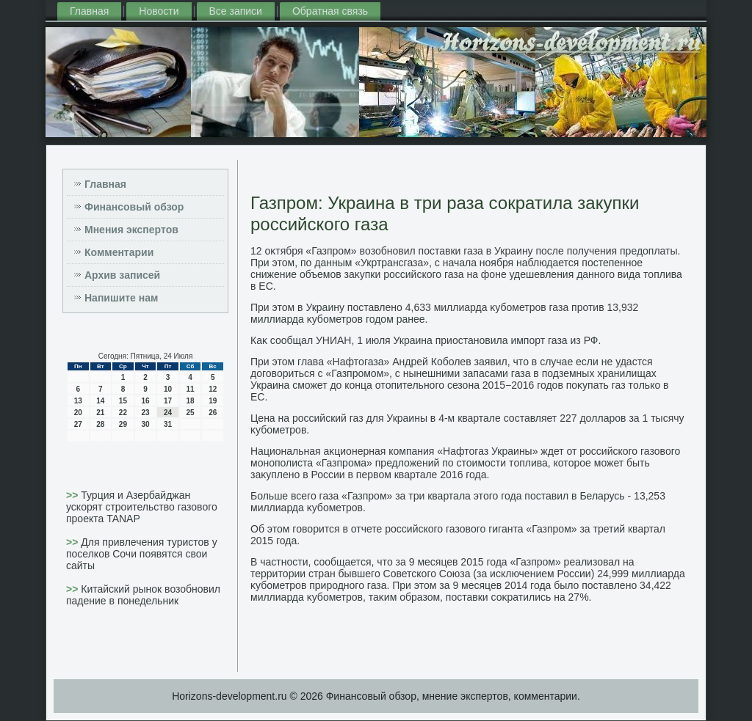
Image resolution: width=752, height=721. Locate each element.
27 (78, 424)
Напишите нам (121, 298)
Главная (89, 11)
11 (191, 389)
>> (73, 495)
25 (191, 413)
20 (78, 413)
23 (145, 413)
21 (100, 413)
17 (168, 401)
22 (123, 413)
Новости (158, 11)
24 (168, 413)
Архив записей (122, 275)
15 (123, 401)
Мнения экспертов (131, 229)
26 (213, 413)
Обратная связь (330, 11)
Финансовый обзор (134, 207)
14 (100, 401)
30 (145, 424)
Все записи (235, 11)
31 (168, 424)
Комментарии (118, 252)
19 (213, 401)
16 (145, 401)
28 (100, 424)
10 (168, 389)
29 (123, 424)
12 (213, 389)
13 (78, 401)
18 (191, 401)
